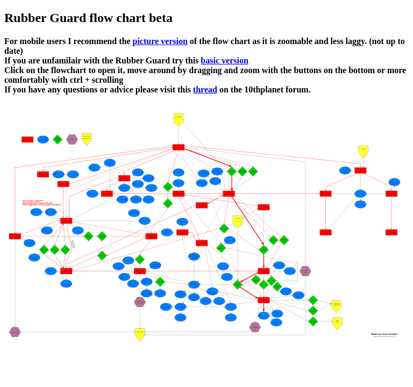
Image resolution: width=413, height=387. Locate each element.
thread (205, 89)
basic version (224, 60)
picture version (159, 41)
